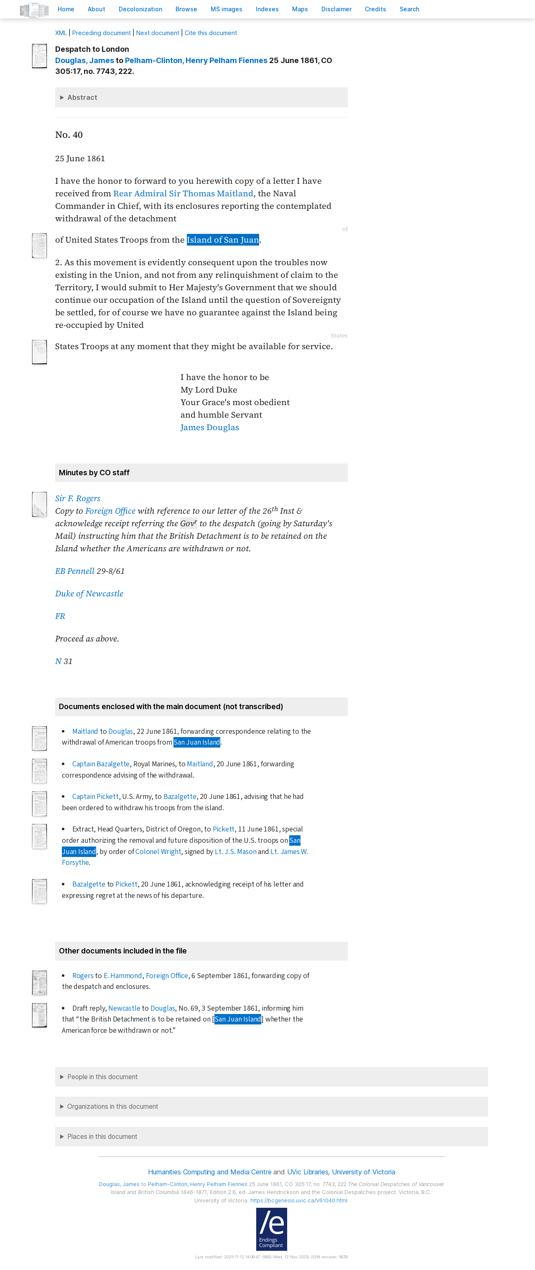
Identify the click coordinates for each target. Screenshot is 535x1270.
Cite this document (211, 32)
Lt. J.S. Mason (235, 852)
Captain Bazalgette (101, 764)
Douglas (120, 731)
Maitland (85, 731)
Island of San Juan (223, 240)
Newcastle (124, 1008)
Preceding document (101, 32)
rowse (186, 9)
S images (226, 9)
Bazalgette (179, 796)
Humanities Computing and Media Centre (209, 1172)
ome (66, 9)
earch (410, 9)
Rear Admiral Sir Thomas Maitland (183, 193)
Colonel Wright (158, 852)
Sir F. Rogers (77, 498)
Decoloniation (140, 9)
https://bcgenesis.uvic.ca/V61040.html (298, 1200)
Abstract (82, 97)
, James (84, 60)
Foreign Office (110, 511)
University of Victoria (363, 1172)
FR (60, 616)
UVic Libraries (308, 1172)
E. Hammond (123, 976)
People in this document (102, 1077)
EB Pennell (74, 571)
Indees (267, 9)
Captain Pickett (95, 796)
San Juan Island (196, 742)
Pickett (224, 829)
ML (61, 32)
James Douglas (210, 427)
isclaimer (336, 9)
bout (96, 9)
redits (375, 9)
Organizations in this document (112, 1106)
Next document (157, 32)
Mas (300, 9)
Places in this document (102, 1137)
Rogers (83, 976)
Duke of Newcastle (89, 593)
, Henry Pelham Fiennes (196, 60)
